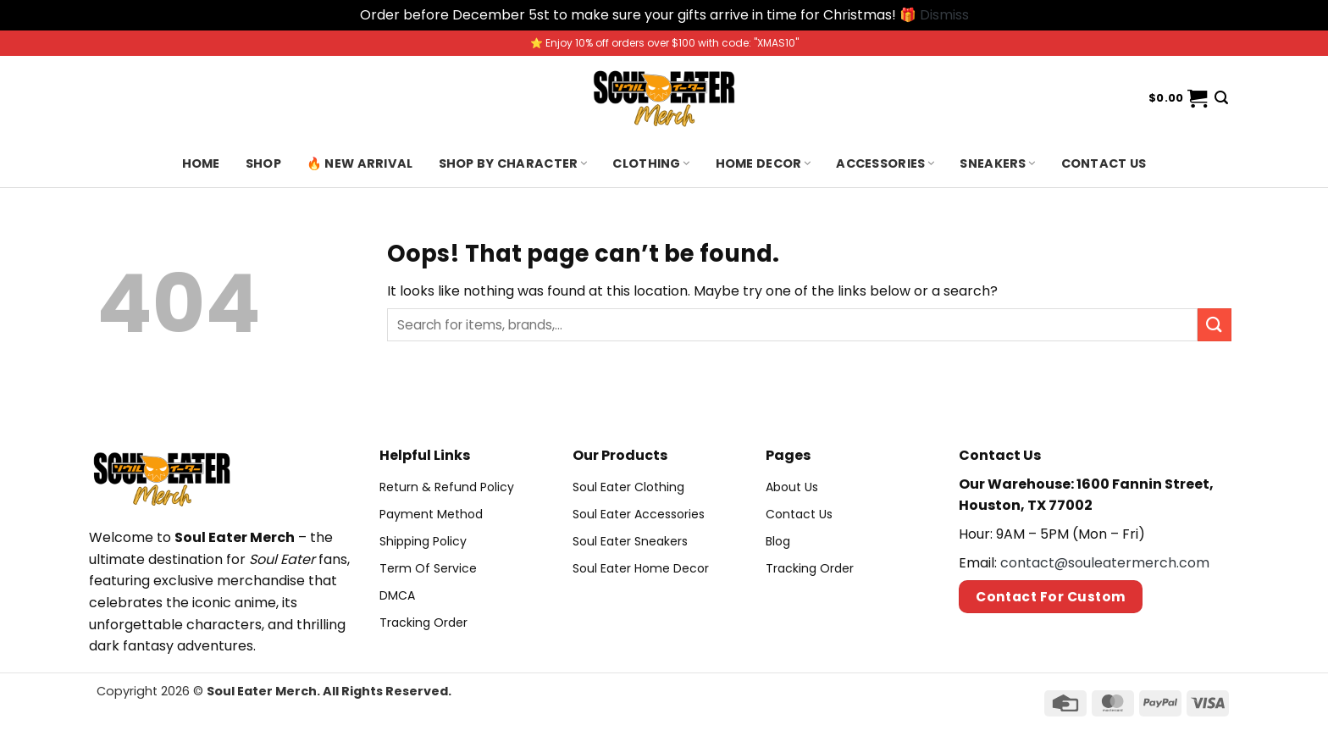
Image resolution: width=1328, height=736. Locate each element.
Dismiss (944, 15)
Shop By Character (513, 163)
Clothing (650, 163)
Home (201, 163)
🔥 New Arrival (360, 163)
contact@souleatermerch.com (1104, 563)
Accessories (885, 163)
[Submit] (1214, 324)
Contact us (1104, 163)
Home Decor (763, 163)
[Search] (1221, 97)
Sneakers (997, 163)
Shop (263, 163)
